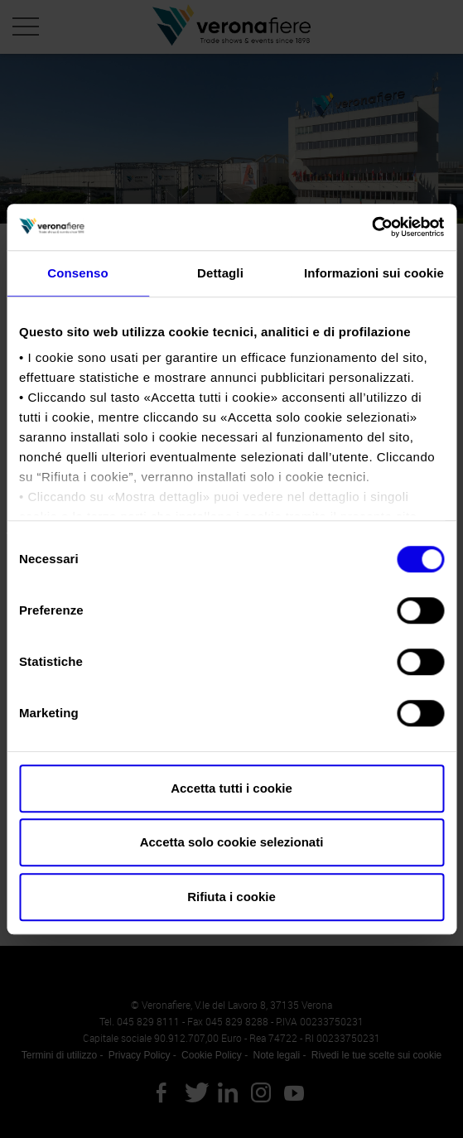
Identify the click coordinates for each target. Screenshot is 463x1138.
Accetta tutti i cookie (231, 788)
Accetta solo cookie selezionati (232, 842)
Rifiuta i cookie (231, 897)
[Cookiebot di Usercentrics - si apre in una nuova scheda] (371, 227)
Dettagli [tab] (220, 273)
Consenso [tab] (77, 273)
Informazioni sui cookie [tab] (374, 273)
